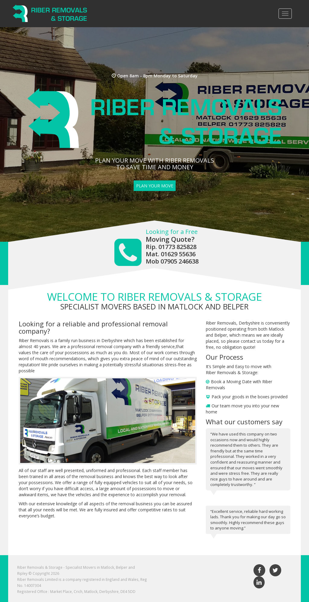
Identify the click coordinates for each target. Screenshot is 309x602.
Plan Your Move (154, 186)
